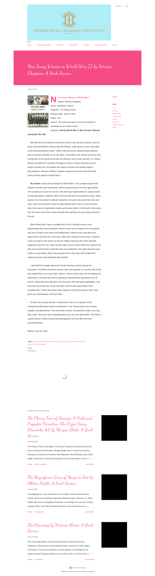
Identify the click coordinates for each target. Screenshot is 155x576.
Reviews (86, 45)
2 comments (39, 512)
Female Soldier (117, 116)
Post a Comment (40, 464)
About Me (60, 45)
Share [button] (114, 97)
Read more (90, 464)
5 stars (114, 108)
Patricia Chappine (118, 125)
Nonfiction (115, 122)
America (115, 111)
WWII (114, 127)
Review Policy (73, 45)
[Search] (118, 6)
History (114, 119)
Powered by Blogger (77, 568)
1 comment (38, 559)
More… (115, 45)
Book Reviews (116, 113)
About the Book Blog (44, 45)
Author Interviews (101, 45)
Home (29, 45)
